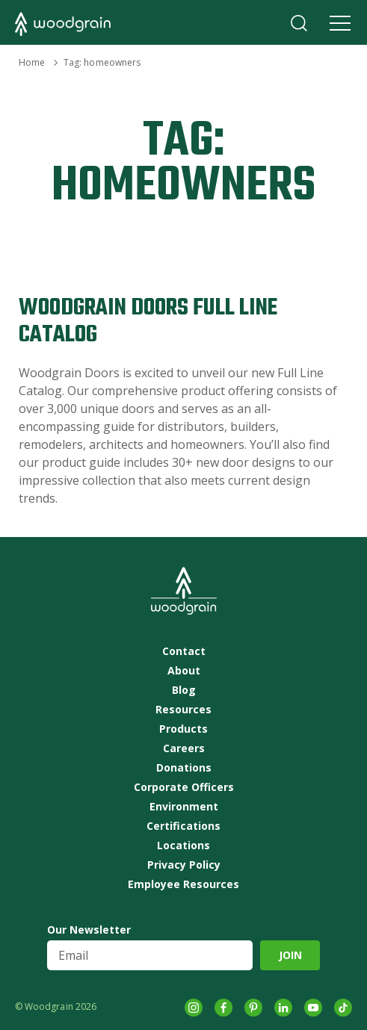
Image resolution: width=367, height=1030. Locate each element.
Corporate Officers (184, 787)
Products (183, 729)
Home (32, 62)
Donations (184, 768)
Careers (184, 748)
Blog (184, 690)
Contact (184, 651)
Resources (183, 709)
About (183, 670)
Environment (183, 806)
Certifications (183, 826)
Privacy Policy (183, 865)
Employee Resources (183, 884)
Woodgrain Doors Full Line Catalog (148, 321)
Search (299, 23)
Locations (183, 845)
